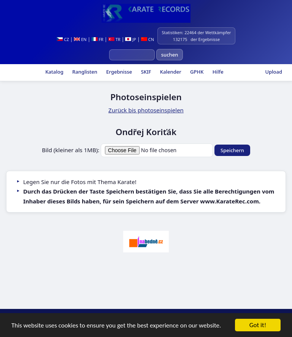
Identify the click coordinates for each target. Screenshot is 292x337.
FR (97, 39)
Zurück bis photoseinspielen (146, 110)
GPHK (196, 71)
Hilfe (217, 71)
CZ (63, 39)
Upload (273, 71)
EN (80, 39)
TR (114, 39)
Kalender (170, 71)
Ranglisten (84, 71)
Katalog (53, 71)
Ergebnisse (118, 71)
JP (130, 39)
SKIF (145, 71)
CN (147, 39)
